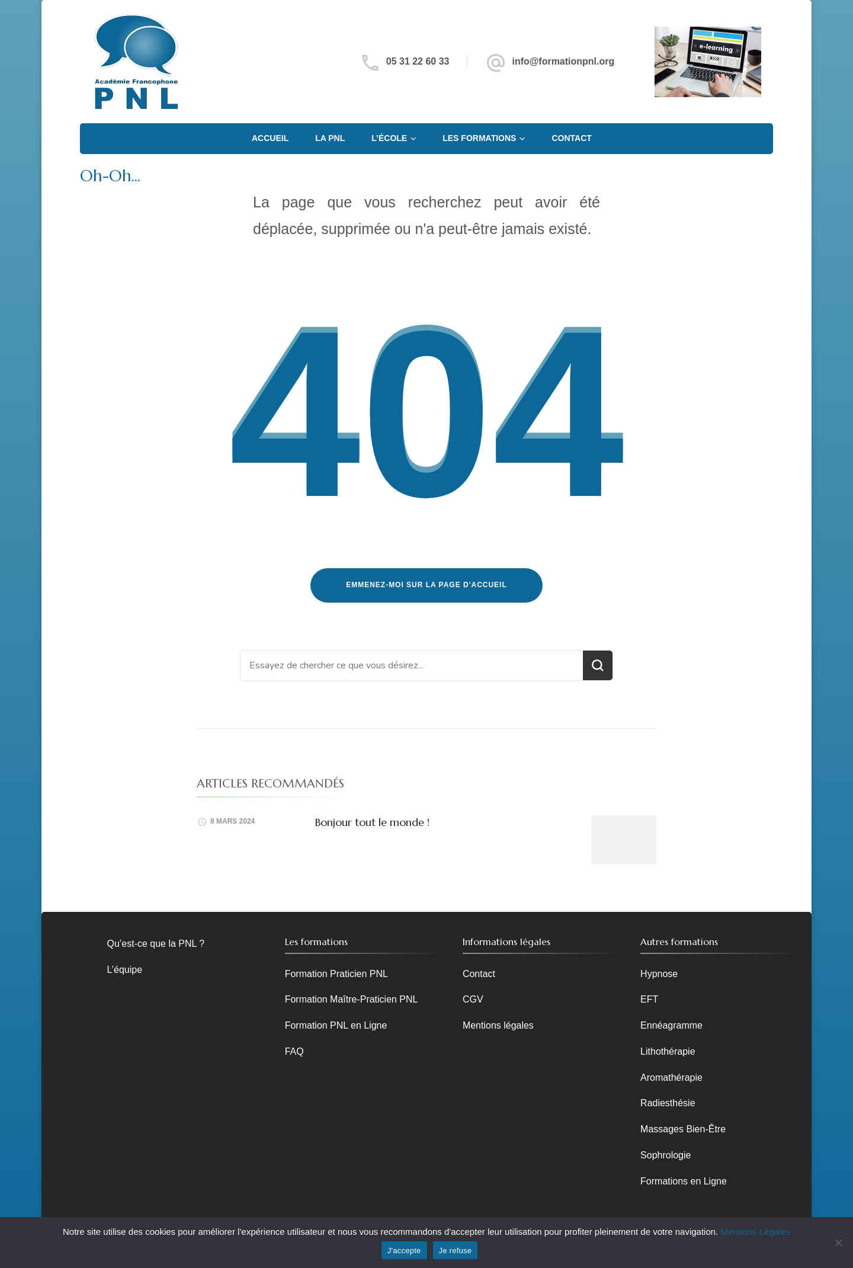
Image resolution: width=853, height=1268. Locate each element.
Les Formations (479, 138)
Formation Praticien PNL (336, 974)
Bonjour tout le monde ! (372, 822)
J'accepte (404, 1250)
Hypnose (659, 974)
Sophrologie (665, 1155)
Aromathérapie (671, 1077)
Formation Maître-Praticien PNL (351, 999)
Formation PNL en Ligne (336, 1025)
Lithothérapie (667, 1051)
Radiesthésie (667, 1103)
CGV (473, 999)
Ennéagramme (671, 1025)
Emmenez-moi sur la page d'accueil (426, 585)
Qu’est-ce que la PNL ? (156, 944)
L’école (389, 138)
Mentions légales (498, 1025)
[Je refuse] (838, 1242)
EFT (649, 999)
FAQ (294, 1051)
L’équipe (125, 970)
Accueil (270, 138)
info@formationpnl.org (563, 61)
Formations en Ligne (683, 1181)
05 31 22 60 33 (418, 61)
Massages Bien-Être (683, 1129)
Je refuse (455, 1250)
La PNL (330, 138)
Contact (571, 138)
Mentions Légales (755, 1232)
